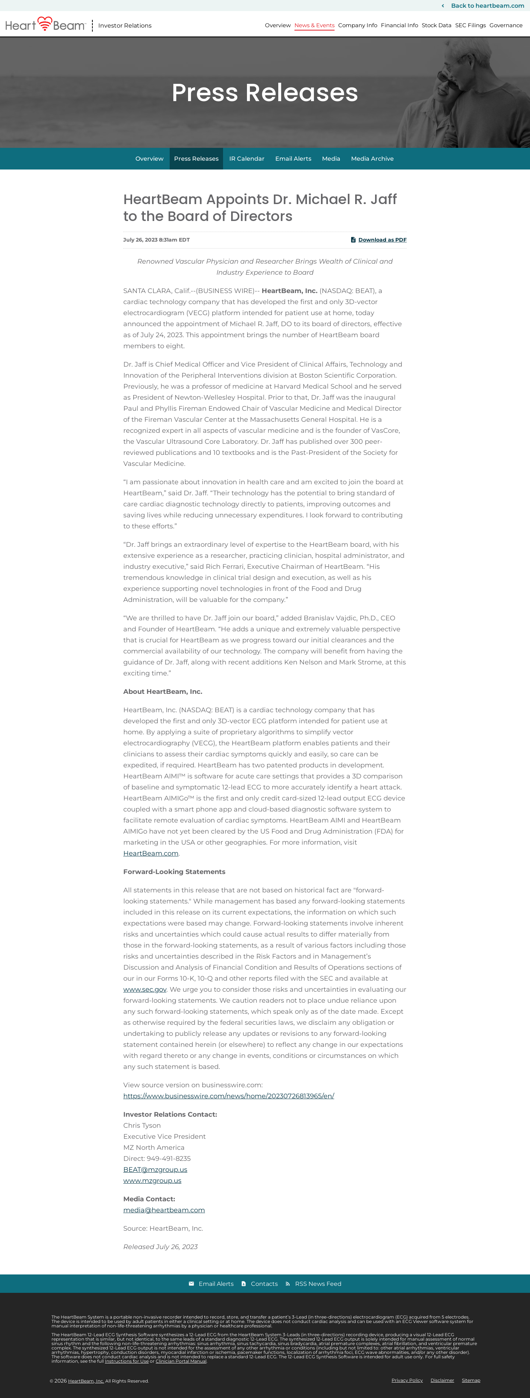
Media (331, 158)
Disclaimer (442, 1380)
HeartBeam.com (151, 853)
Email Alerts (293, 158)
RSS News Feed (318, 1283)
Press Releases (196, 158)
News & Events (314, 25)
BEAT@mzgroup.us (155, 1170)
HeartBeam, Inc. (86, 1381)
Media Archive (372, 158)
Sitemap (471, 1380)
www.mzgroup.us (152, 1181)
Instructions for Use (127, 1361)
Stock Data (437, 25)
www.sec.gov (144, 989)
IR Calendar (247, 158)
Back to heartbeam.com (487, 5)
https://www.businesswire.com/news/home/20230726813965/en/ (228, 1096)
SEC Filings (470, 25)
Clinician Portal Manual (181, 1361)
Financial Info (399, 25)
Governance (506, 25)
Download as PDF (378, 239)
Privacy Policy (407, 1380)
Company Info (357, 25)
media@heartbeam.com (164, 1210)
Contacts (264, 1283)
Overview (278, 25)
